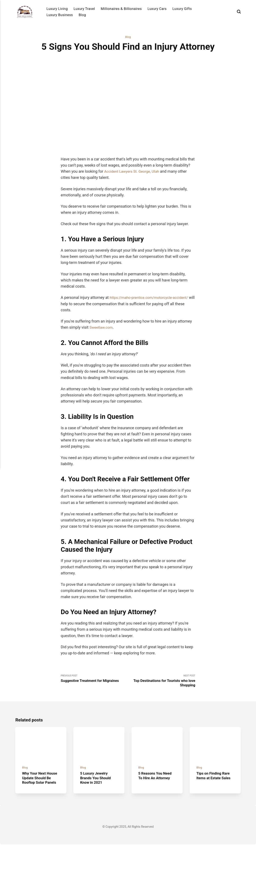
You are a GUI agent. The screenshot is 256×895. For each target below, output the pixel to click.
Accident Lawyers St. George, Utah (133, 214)
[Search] (239, 11)
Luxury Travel (84, 9)
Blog (82, 15)
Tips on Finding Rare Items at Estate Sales (214, 821)
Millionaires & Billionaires (121, 9)
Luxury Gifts (182, 9)
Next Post (161, 724)
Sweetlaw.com (102, 370)
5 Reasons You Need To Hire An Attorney (156, 821)
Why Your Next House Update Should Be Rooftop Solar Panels (41, 826)
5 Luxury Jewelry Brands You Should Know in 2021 (96, 823)
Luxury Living (57, 9)
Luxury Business (59, 15)
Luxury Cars (157, 9)
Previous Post (94, 721)
